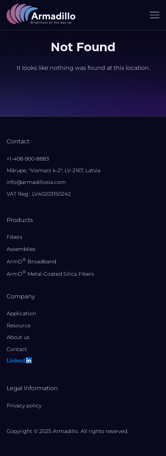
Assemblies (21, 249)
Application (21, 313)
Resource (18, 325)
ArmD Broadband (31, 261)
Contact (17, 349)
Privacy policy (24, 405)
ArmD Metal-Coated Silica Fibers (50, 274)
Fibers (14, 237)
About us (18, 337)
